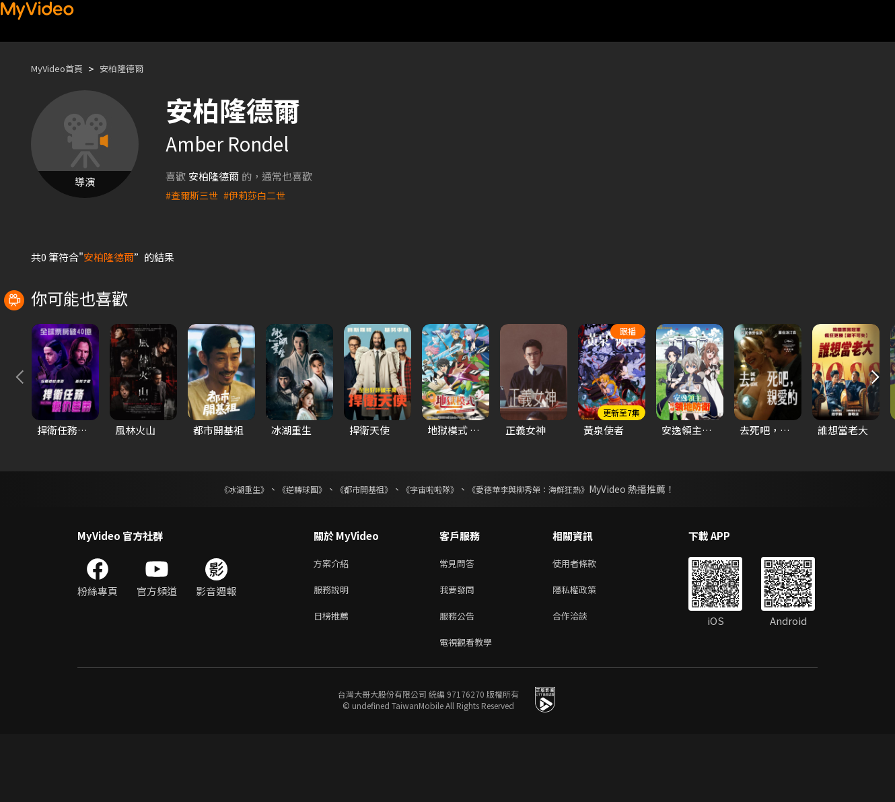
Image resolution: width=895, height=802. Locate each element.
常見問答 (459, 624)
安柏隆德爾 (134, 68)
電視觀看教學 (469, 709)
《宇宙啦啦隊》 (433, 549)
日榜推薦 (334, 680)
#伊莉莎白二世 (260, 195)
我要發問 (459, 652)
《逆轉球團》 (286, 549)
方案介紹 (334, 624)
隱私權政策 (586, 652)
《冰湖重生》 (220, 549)
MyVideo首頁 (61, 68)
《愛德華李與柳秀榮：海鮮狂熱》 (545, 549)
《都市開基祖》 (357, 549)
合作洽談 (581, 680)
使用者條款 (586, 624)
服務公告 (459, 680)
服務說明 (334, 652)
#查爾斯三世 (193, 195)
